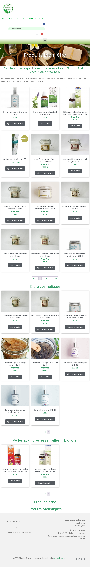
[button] (45, 40)
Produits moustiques (49, 71)
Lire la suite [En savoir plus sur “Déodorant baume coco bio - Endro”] (75, 218)
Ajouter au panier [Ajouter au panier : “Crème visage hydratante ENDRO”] (15, 123)
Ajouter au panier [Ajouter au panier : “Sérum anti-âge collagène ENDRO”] (75, 374)
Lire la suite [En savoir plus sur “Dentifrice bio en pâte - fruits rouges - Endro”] (75, 170)
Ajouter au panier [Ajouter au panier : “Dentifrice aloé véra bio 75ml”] (15, 168)
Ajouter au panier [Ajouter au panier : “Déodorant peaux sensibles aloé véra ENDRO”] (75, 265)
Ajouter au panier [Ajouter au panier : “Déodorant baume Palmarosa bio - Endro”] (45, 267)
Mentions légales (13, 527)
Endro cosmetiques (21, 68)
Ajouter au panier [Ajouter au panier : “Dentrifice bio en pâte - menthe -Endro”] (15, 220)
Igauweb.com (59, 558)
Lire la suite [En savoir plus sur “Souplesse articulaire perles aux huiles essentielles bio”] (15, 480)
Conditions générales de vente (19, 532)
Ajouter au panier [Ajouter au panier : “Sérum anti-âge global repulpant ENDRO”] (15, 421)
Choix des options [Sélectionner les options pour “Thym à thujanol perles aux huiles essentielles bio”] (45, 483)
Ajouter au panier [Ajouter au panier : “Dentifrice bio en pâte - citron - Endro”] (45, 173)
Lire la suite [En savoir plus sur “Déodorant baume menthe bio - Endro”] (15, 265)
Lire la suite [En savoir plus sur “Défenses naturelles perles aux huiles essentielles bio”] (75, 125)
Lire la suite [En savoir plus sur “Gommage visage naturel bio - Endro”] (45, 376)
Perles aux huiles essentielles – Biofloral (55, 68)
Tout (5, 68)
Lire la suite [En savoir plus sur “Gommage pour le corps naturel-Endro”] (15, 376)
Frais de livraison (13, 521)
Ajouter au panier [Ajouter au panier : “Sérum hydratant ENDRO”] (45, 419)
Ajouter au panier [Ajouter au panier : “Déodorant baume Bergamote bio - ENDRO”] (45, 220)
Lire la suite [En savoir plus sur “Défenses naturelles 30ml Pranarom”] (45, 123)
